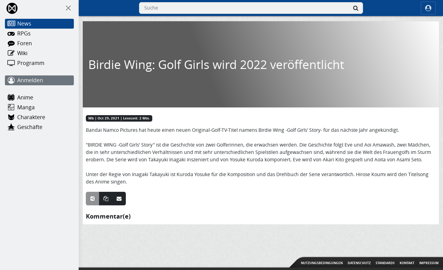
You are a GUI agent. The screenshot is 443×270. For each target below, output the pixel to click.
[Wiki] (39, 53)
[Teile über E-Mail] (119, 198)
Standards (385, 263)
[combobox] (251, 8)
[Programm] (39, 63)
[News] (39, 24)
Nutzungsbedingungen (322, 263)
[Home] (12, 8)
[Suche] (355, 8)
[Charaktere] (39, 117)
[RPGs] (39, 33)
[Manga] (39, 107)
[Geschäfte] (39, 127)
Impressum (429, 263)
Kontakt (407, 263)
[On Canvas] (68, 8)
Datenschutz (359, 263)
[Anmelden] (39, 80)
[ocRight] (428, 8)
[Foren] (39, 43)
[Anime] (39, 98)
